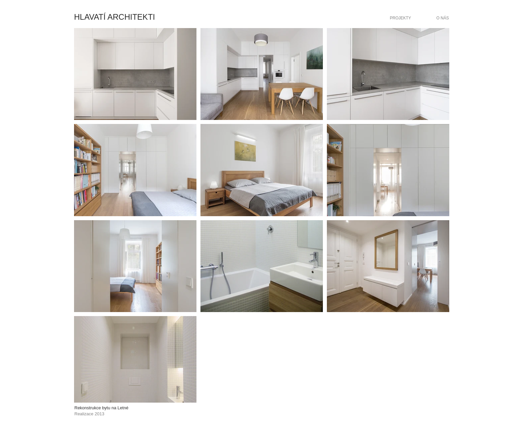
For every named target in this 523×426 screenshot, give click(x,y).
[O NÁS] (442, 18)
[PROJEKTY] (400, 18)
